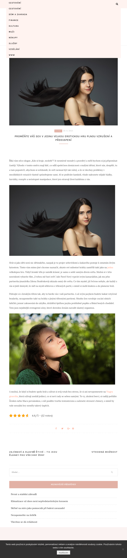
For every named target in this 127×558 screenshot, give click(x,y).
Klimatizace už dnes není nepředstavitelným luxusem (39, 501)
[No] (123, 549)
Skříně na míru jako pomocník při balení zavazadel (38, 508)
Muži (12, 32)
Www (12, 55)
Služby (13, 43)
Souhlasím (63, 552)
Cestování (15, 3)
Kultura (14, 26)
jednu (110, 267)
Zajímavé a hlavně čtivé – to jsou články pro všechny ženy (33, 453)
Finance (14, 20)
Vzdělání (14, 49)
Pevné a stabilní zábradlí (24, 494)
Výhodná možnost (105, 452)
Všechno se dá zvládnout (24, 521)
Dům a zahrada (18, 14)
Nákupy (13, 38)
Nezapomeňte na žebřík (23, 515)
